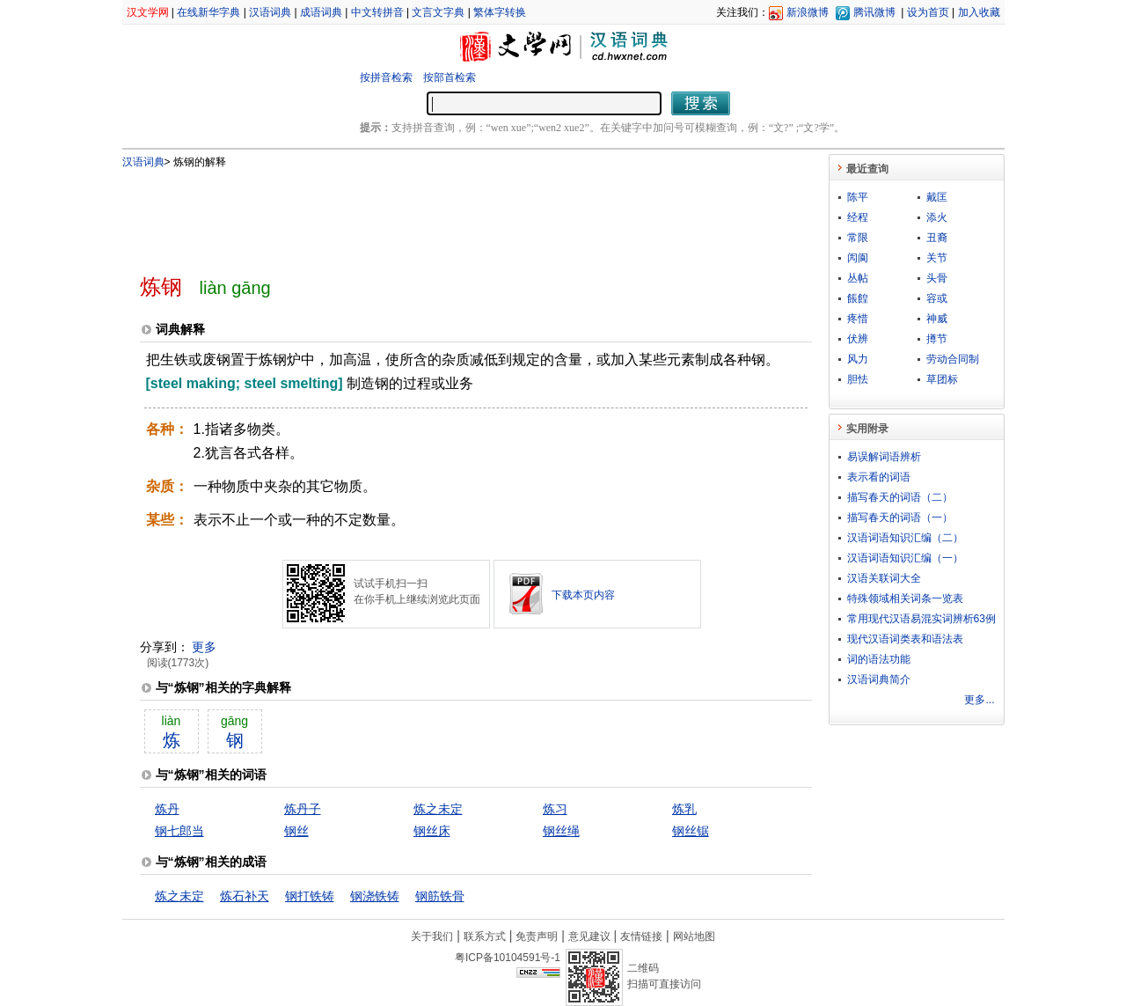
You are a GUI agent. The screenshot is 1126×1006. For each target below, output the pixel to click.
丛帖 (857, 278)
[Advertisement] (447, 213)
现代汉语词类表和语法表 (905, 639)
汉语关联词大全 (884, 578)
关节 (936, 258)
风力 (857, 359)
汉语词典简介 (878, 679)
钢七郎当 (179, 831)
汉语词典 (270, 12)
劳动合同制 (952, 359)
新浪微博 (807, 12)
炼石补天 (244, 896)
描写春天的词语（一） (900, 517)
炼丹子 (302, 809)
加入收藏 (979, 12)
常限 (857, 237)
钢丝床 (431, 831)
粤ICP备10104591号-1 (507, 957)
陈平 (857, 197)
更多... (979, 700)
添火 (936, 217)
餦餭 (857, 298)
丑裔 (936, 237)
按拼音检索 (386, 77)
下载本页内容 (583, 595)
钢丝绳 (561, 831)
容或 (936, 298)
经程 (857, 217)
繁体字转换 (499, 12)
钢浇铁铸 (374, 896)
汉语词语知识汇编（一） (905, 558)
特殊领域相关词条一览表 (905, 598)
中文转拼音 (377, 12)
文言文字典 (438, 12)
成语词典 (321, 12)
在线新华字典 (208, 12)
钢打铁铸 (309, 896)
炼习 (555, 809)
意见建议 (589, 936)
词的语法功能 (878, 659)
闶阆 (857, 258)
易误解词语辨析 (884, 457)
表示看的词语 (878, 477)
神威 (936, 318)
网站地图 (694, 936)
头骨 (936, 278)
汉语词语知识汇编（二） (905, 538)
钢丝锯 (690, 831)
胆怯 (857, 379)
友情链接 (641, 936)
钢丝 (296, 831)
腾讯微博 (874, 12)
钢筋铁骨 (439, 896)
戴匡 (936, 197)
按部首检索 (449, 77)
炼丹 (167, 809)
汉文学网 (148, 12)
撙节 (936, 339)
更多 (204, 647)
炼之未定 (438, 809)
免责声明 (536, 936)
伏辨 (857, 339)
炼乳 (684, 809)
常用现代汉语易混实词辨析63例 (921, 619)
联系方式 (485, 936)
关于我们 (432, 936)
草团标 (942, 379)
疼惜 (857, 318)
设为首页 (928, 12)
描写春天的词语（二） (900, 497)
